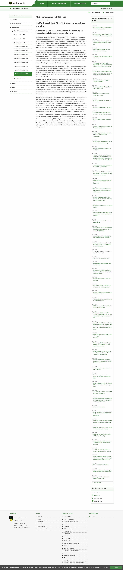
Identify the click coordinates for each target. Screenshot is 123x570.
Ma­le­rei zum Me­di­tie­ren (99, 407)
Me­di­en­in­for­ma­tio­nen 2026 (21, 31)
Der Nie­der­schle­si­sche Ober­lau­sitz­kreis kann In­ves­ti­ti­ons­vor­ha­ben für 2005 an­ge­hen (102, 190)
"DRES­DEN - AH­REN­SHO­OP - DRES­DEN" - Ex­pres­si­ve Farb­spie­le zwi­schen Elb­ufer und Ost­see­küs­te (102, 64)
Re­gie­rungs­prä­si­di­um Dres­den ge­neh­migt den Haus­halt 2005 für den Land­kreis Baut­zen (102, 361)
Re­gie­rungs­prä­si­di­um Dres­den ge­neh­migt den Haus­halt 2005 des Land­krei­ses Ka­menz (102, 344)
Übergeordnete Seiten (106, 8)
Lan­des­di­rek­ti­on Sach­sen (20, 8)
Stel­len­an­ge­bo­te (16, 23)
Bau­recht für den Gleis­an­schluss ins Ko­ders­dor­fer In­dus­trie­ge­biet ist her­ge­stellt (102, 214)
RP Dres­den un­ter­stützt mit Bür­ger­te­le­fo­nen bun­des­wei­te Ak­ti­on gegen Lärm (102, 385)
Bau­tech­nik (66, 526)
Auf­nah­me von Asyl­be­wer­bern (71, 521)
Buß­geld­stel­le (67, 531)
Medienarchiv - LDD (19, 43)
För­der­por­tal (67, 533)
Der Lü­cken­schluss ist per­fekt (100, 464)
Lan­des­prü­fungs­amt (69, 548)
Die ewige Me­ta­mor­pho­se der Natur (102, 107)
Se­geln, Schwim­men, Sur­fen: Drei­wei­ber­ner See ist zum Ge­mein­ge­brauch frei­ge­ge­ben (102, 244)
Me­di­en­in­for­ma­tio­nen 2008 (21, 62)
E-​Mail (92, 516)
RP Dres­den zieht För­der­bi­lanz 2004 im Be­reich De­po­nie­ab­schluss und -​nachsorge (102, 414)
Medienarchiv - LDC (19, 39)
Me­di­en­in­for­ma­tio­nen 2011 (21, 50)
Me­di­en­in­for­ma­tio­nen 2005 (22, 73)
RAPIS (65, 553)
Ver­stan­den (115, 567)
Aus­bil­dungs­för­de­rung (69, 524)
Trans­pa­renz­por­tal (68, 558)
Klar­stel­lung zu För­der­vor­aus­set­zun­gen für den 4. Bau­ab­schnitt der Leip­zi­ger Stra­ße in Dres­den (102, 173)
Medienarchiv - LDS (19, 35)
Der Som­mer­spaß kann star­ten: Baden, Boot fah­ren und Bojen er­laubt (102, 376)
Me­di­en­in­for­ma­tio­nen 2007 (21, 66)
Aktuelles (14, 20)
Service (38, 513)
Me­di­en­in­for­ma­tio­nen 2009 (21, 58)
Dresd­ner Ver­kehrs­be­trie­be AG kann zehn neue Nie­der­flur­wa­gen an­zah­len (102, 42)
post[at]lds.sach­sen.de (23, 527)
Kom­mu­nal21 (67, 545)
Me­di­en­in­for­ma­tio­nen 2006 (21, 70)
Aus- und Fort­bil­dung (69, 519)
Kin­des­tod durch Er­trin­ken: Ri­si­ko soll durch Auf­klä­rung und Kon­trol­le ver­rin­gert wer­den (102, 272)
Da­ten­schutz (41, 524)
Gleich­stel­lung (67, 538)
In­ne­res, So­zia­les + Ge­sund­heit (71, 543)
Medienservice (16, 27)
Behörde (14, 83)
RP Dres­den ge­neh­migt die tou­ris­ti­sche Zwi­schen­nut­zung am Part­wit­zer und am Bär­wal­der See (102, 353)
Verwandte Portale (67, 513)
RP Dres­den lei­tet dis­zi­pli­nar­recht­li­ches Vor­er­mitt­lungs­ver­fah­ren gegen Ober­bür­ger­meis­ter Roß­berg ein (102, 458)
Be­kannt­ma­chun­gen (69, 528)
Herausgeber (13, 513)
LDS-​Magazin (67, 516)
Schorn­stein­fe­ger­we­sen (69, 555)
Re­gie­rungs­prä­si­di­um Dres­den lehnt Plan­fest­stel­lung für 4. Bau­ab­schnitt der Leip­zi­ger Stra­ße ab (102, 400)
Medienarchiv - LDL (19, 79)
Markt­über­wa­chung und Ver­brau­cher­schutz (74, 562)
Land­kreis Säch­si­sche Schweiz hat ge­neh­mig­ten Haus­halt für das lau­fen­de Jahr (102, 182)
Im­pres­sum (40, 521)
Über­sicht (40, 516)
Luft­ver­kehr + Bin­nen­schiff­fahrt (71, 550)
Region (13, 87)
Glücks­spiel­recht (68, 541)
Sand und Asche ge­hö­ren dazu (101, 258)
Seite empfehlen (93, 513)
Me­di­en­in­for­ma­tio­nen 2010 (21, 54)
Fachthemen (15, 91)
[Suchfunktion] (100, 3)
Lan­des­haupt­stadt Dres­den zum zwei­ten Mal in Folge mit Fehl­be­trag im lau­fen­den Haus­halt (102, 198)
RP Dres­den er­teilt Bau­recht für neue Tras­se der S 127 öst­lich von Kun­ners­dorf (102, 442)
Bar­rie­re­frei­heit (41, 526)
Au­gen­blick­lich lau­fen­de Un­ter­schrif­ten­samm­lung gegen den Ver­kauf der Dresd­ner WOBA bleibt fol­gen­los (102, 73)
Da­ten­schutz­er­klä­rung (40, 567)
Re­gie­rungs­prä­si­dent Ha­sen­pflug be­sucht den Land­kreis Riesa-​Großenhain (102, 134)
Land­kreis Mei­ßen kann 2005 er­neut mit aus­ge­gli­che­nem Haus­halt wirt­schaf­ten (102, 336)
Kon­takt (39, 519)
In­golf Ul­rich (97, 495)
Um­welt (66, 560)
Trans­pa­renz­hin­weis (42, 528)
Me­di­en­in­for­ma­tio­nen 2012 (21, 46)
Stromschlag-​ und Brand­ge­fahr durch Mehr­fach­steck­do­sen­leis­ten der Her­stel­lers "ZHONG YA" (102, 229)
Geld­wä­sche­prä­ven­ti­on (69, 536)
